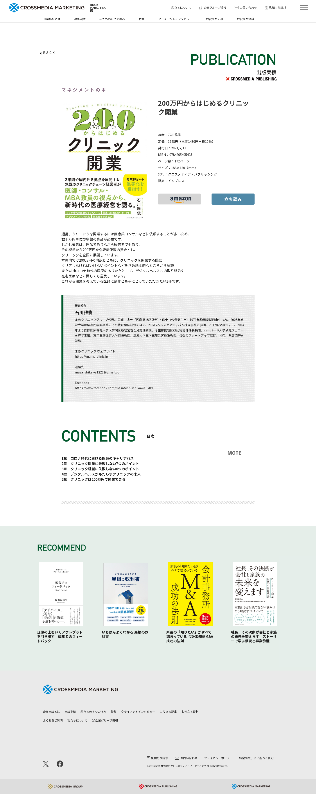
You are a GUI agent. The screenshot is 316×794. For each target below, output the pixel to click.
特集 (141, 19)
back (49, 52)
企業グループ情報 (212, 7)
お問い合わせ (245, 7)
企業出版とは (51, 19)
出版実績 (80, 19)
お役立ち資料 (245, 19)
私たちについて (181, 7)
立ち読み (233, 199)
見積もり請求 (275, 7)
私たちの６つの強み (112, 19)
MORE (234, 453)
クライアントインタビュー (175, 19)
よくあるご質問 (53, 720)
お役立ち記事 (214, 19)
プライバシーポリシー (218, 758)
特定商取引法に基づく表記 (256, 758)
